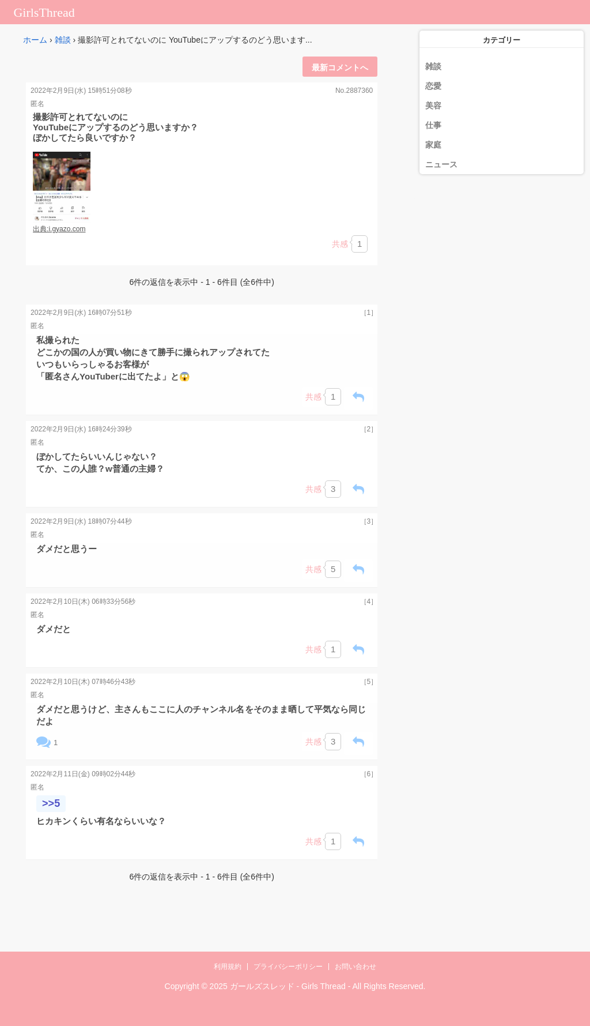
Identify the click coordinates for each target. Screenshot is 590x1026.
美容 (433, 105)
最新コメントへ (340, 67)
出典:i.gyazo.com (59, 229)
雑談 (63, 39)
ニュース (441, 164)
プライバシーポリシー (288, 967)
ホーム (35, 39)
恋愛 (433, 86)
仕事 (433, 125)
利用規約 (227, 967)
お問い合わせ (355, 967)
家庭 (433, 144)
